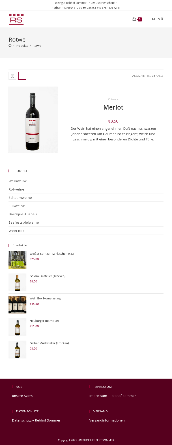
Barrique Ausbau (23, 214)
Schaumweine (20, 197)
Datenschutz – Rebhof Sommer (36, 420)
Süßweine (17, 205)
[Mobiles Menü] (153, 19)
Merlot (113, 107)
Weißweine (18, 181)
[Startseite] (10, 46)
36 (153, 76)
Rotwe (37, 46)
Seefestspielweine (24, 222)
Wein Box (16, 230)
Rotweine (113, 99)
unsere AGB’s (22, 395)
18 (148, 76)
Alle (160, 76)
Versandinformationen (107, 420)
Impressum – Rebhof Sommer (112, 395)
